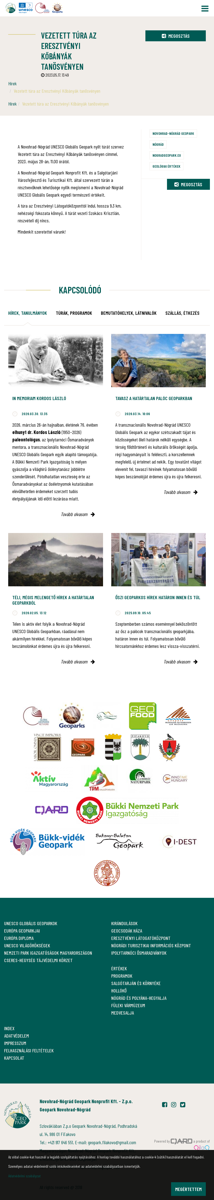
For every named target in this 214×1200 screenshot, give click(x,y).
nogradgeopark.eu (167, 155)
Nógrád (158, 144)
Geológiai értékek (166, 166)
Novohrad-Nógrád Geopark (173, 133)
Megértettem (188, 1189)
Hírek (12, 83)
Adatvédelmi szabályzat (24, 1175)
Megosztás (176, 36)
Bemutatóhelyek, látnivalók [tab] (129, 313)
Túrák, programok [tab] (74, 313)
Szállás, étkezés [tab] (182, 313)
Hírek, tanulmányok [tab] (27, 313)
